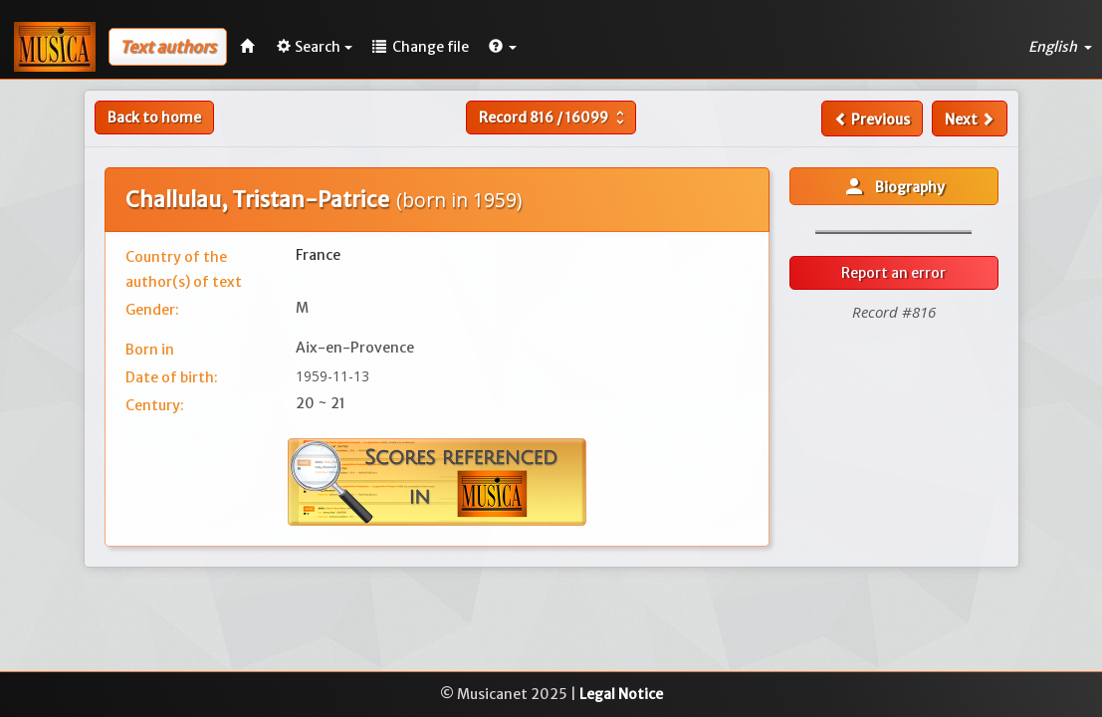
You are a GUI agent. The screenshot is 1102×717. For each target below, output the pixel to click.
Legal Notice (621, 694)
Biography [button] (893, 186)
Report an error (893, 273)
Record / (554, 117)
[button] (503, 47)
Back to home (154, 117)
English (1060, 47)
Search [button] (314, 47)
